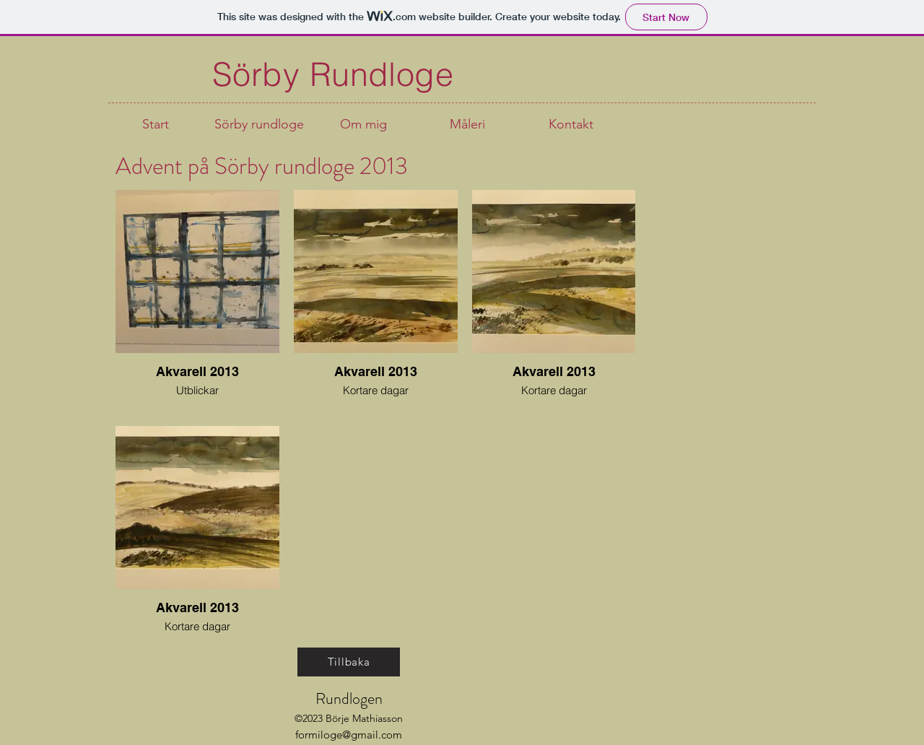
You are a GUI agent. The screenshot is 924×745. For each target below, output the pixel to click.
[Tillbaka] (348, 662)
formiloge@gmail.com (348, 734)
